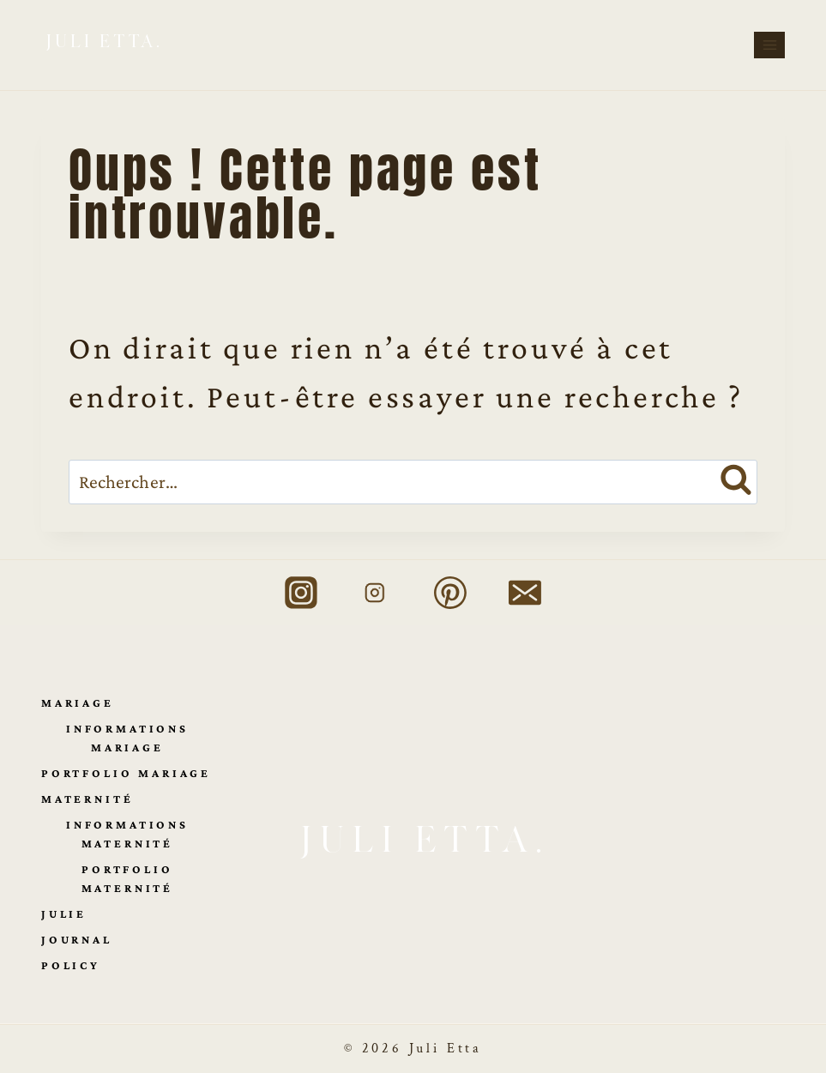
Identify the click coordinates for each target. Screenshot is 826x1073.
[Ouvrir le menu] (769, 44)
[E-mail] (525, 592)
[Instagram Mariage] (301, 592)
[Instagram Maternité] (375, 592)
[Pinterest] (450, 592)
